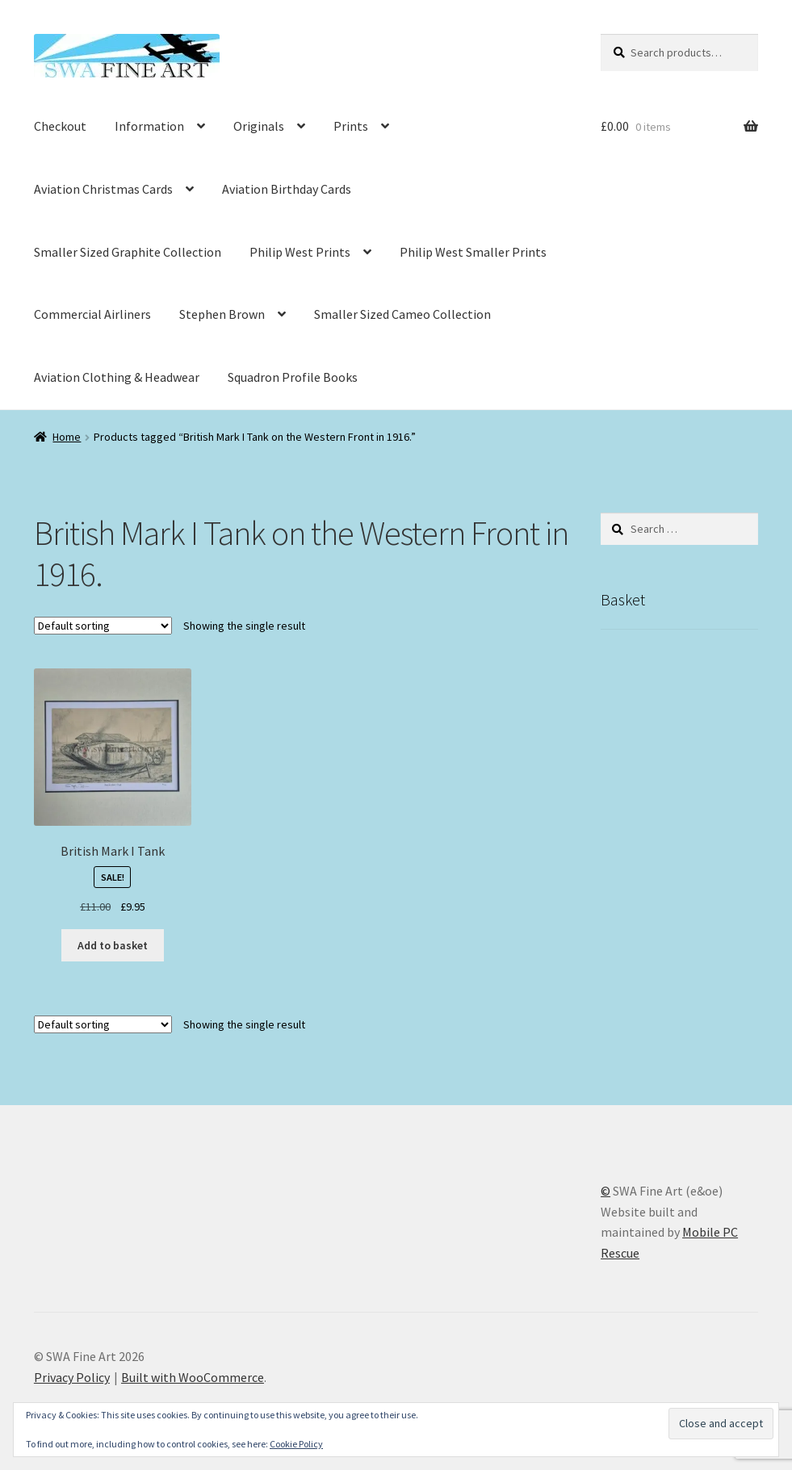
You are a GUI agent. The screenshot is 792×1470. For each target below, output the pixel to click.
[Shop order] (103, 625)
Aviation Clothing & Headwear (116, 377)
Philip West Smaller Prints (473, 252)
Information (149, 126)
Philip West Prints (299, 252)
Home (66, 436)
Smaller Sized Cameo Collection (402, 314)
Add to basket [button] (113, 945)
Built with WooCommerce (192, 1377)
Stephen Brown (222, 314)
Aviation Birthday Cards (286, 189)
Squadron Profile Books (293, 377)
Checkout (60, 126)
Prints (350, 126)
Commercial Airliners (92, 314)
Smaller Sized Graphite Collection (127, 252)
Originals (258, 126)
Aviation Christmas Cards (103, 189)
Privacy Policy (72, 1377)
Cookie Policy (296, 1444)
